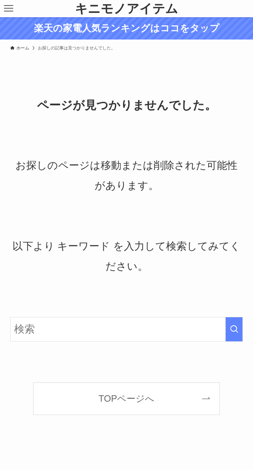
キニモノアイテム (126, 8)
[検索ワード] (126, 329)
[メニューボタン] (8, 8)
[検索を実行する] (234, 329)
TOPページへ (126, 398)
